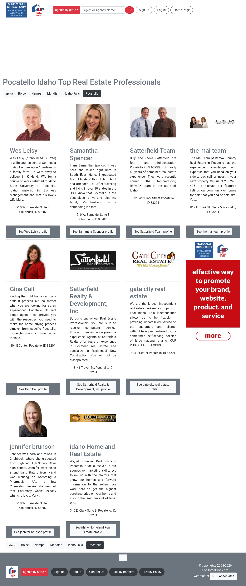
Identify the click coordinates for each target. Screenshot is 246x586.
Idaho (9, 94)
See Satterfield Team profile (153, 231)
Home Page (182, 10)
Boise (22, 93)
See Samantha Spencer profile (93, 231)
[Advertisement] (123, 49)
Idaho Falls (72, 93)
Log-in (161, 10)
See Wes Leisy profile (32, 231)
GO (129, 10)
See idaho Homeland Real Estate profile (93, 530)
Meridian (53, 93)
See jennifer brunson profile (33, 532)
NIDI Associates (223, 576)
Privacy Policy (151, 572)
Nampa (37, 93)
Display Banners (123, 572)
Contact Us (96, 572)
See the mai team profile (213, 231)
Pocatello (92, 93)
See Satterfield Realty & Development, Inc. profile (93, 387)
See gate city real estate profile (153, 387)
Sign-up (144, 10)
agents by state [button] (65, 10)
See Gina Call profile (33, 389)
